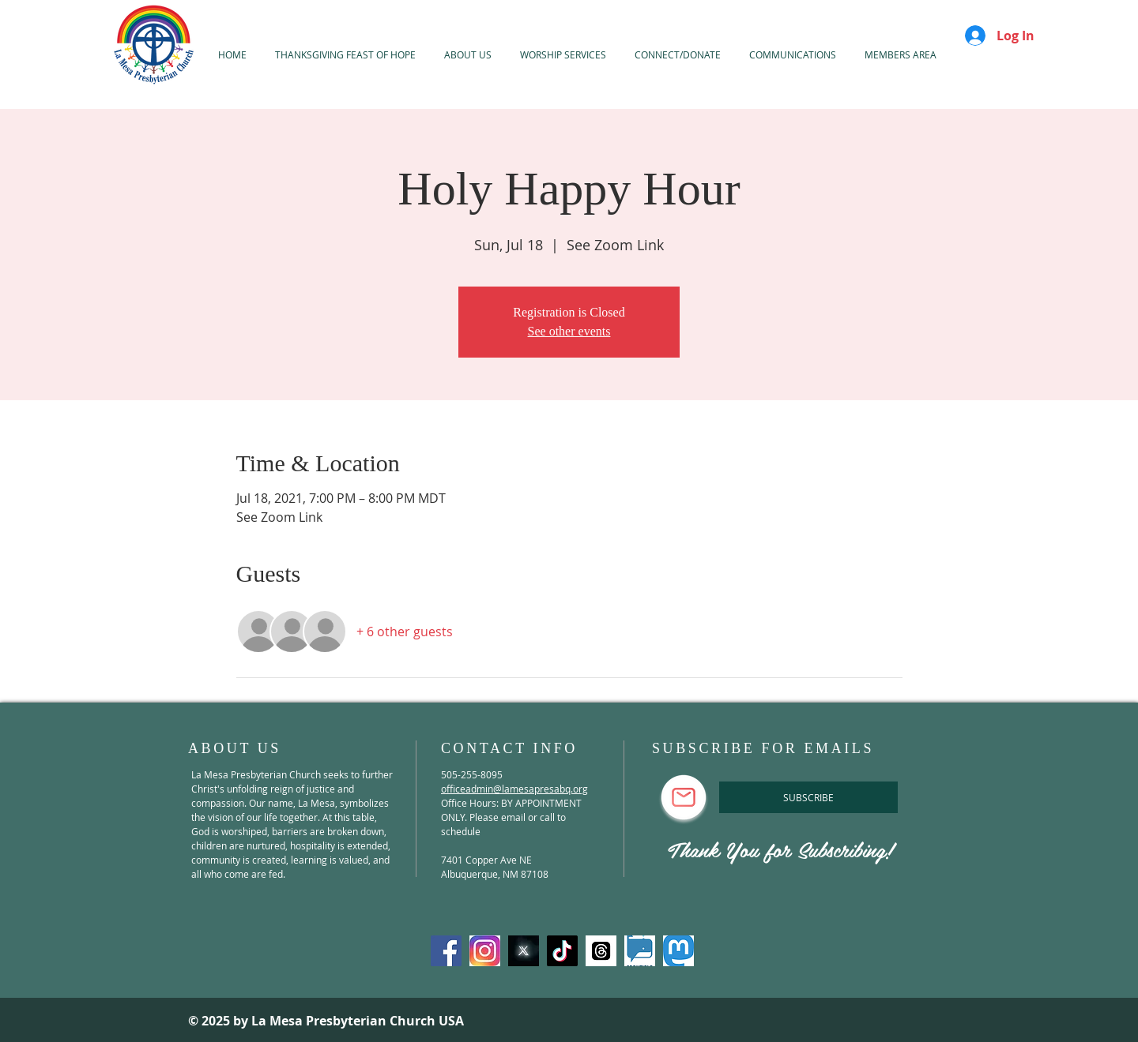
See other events (569, 331)
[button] (563, 54)
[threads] (601, 950)
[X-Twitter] (523, 950)
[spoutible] (639, 950)
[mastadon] (678, 950)
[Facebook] (446, 950)
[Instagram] (484, 950)
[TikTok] (562, 950)
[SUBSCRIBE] (808, 797)
